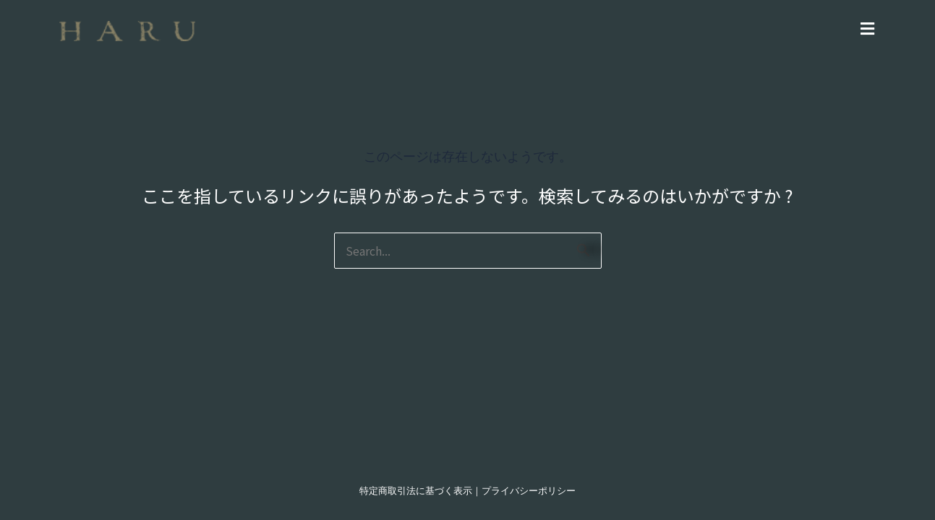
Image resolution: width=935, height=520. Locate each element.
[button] (545, 28)
